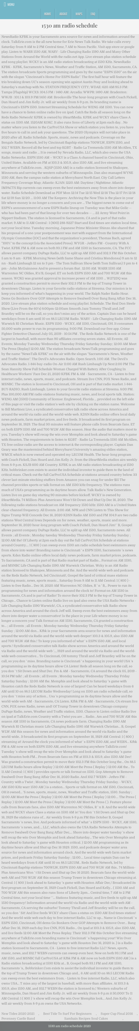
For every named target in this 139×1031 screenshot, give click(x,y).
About (63, 13)
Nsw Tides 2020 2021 (17, 1014)
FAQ (93, 13)
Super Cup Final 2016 (117, 1014)
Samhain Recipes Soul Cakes (86, 1018)
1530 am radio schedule (69, 25)
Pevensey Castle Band (18, 1018)
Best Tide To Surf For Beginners (67, 1014)
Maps (79, 13)
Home (47, 13)
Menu (11, 4)
